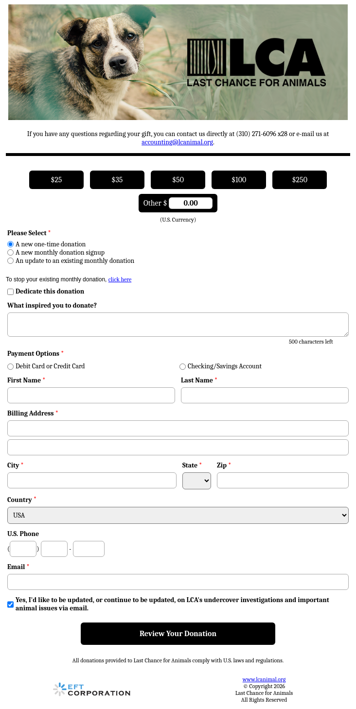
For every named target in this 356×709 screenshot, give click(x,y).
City (15, 465)
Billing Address (32, 413)
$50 (178, 179)
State (192, 465)
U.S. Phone (23, 534)
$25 (56, 179)
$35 (117, 179)
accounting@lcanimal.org (177, 142)
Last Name (199, 380)
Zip (224, 465)
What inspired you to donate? (52, 305)
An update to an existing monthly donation (70, 261)
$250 (299, 179)
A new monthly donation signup (56, 252)
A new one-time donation (46, 244)
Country (19, 500)
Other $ (178, 203)
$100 (238, 179)
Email (18, 567)
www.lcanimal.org (264, 679)
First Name (26, 380)
